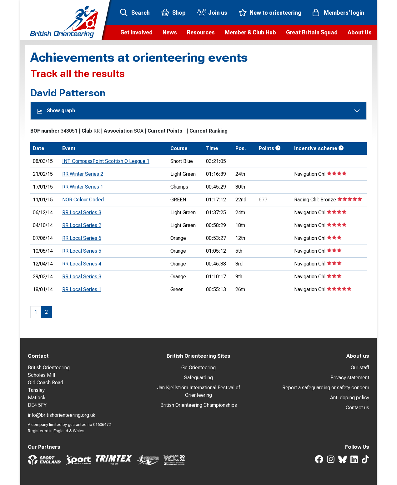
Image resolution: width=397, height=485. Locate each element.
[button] (136, 32)
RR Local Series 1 (81, 289)
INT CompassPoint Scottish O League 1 (105, 161)
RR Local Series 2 (81, 225)
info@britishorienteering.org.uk (61, 415)
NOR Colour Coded (83, 200)
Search (140, 12)
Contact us (357, 408)
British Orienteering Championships (198, 405)
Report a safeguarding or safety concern (325, 388)
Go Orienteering (198, 368)
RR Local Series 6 (81, 238)
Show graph (56, 111)
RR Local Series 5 (81, 251)
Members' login (344, 12)
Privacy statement (349, 378)
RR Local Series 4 (81, 264)
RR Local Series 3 (81, 212)
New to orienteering (275, 12)
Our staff (360, 368)
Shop (179, 12)
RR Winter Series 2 (82, 174)
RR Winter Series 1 (82, 187)
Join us (217, 12)
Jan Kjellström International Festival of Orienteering (198, 391)
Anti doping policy (349, 398)
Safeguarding (198, 378)
